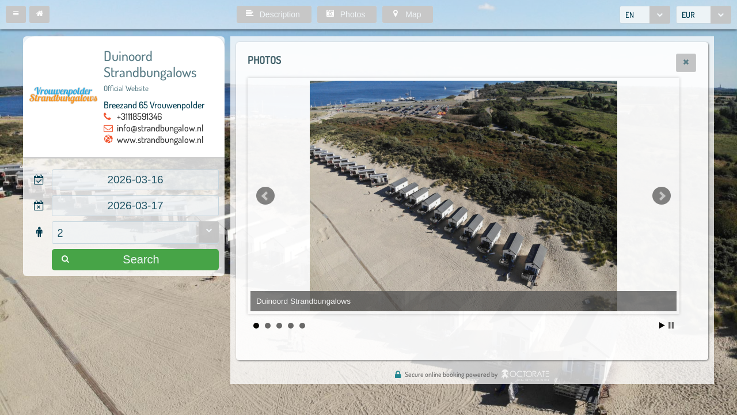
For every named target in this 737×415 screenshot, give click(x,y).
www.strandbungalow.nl (160, 139)
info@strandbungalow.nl (160, 128)
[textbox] (135, 179)
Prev (265, 196)
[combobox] (645, 15)
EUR (688, 15)
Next (661, 196)
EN (629, 15)
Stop (671, 325)
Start (662, 325)
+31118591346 (139, 116)
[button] (16, 14)
